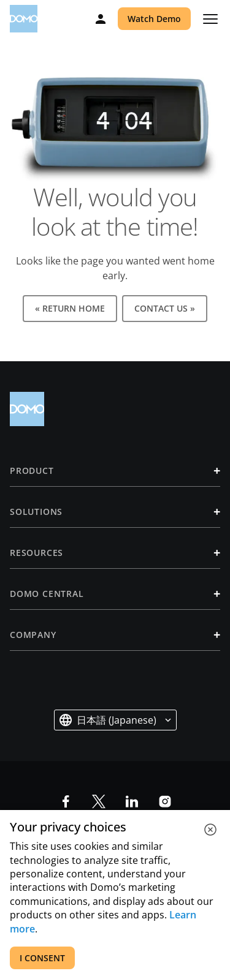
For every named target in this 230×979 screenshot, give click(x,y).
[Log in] (100, 19)
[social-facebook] (65, 801)
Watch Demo (154, 18)
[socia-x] (98, 801)
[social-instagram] (165, 801)
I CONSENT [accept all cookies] (42, 958)
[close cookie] (210, 829)
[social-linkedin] (132, 801)
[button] (115, 720)
